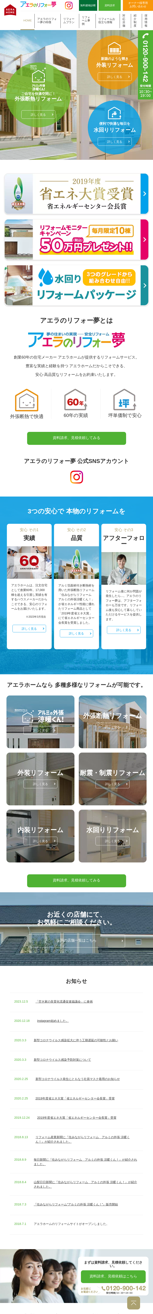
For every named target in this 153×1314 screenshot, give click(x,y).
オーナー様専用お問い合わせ (138, 4)
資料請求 (110, 5)
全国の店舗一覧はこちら (76, 933)
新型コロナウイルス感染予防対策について (62, 1052)
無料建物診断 (88, 5)
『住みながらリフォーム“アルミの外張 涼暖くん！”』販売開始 (76, 1197)
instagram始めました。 (53, 1013)
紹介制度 (135, 20)
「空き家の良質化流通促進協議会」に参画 (64, 994)
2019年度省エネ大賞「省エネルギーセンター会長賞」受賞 (75, 1091)
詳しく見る (38, 107)
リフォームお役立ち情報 (106, 20)
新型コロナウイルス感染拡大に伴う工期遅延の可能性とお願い (76, 1032)
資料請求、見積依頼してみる (76, 430)
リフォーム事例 (86, 21)
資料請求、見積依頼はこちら (113, 1269)
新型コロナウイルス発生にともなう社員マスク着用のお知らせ (78, 1071)
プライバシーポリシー (130, 1307)
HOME (27, 20)
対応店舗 (123, 20)
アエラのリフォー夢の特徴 (47, 20)
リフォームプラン (68, 20)
